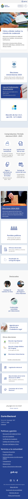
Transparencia (7, 461)
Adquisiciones (7, 464)
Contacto (3, 424)
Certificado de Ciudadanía (10, 439)
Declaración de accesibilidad (14, 490)
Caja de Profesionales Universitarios (10, 88)
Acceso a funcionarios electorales (12, 466)
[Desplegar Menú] (20, 6)
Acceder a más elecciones (14, 359)
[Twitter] (14, 480)
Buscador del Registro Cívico (11, 444)
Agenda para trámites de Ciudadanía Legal (15, 327)
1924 (7, 422)
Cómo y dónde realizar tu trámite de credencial (13, 32)
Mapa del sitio (14, 487)
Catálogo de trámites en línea (11, 441)
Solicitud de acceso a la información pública (13, 458)
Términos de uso (14, 493)
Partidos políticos (8, 454)
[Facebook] (17, 480)
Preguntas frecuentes (9, 452)
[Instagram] (11, 480)
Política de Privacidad (14, 495)
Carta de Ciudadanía (8, 436)
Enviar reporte (14, 408)
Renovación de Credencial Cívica (12, 434)
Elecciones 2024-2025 (10, 208)
